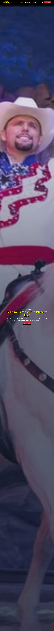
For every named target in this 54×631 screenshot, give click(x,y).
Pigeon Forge (16, 2)
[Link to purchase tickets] (27, 323)
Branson (21, 2)
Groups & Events (34, 2)
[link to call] (23, 326)
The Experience (27, 2)
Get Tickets (48, 2)
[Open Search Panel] (43, 2)
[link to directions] (29, 326)
